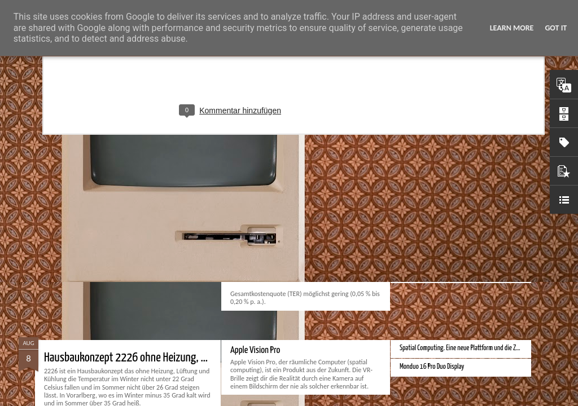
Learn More (512, 28)
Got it (556, 28)
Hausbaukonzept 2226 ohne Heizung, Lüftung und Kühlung (165, 357)
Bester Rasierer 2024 (425, 217)
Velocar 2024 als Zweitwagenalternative (448, 254)
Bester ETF (246, 201)
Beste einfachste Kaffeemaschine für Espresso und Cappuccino (172, 208)
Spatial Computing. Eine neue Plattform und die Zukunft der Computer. (483, 348)
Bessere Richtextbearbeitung (435, 273)
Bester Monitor (417, 236)
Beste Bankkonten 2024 (429, 198)
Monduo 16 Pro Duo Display (432, 366)
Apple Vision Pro (255, 350)
